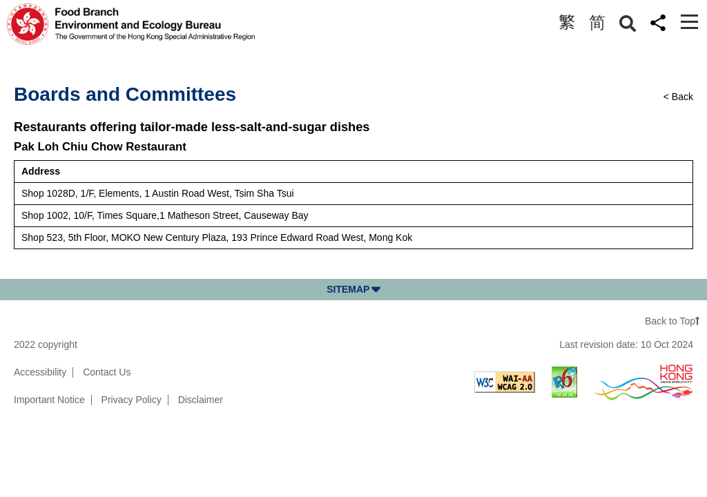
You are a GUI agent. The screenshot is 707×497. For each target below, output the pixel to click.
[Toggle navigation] (689, 22)
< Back (678, 96)
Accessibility (40, 372)
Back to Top (672, 321)
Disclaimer (200, 399)
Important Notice (49, 399)
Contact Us (106, 372)
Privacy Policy (131, 399)
